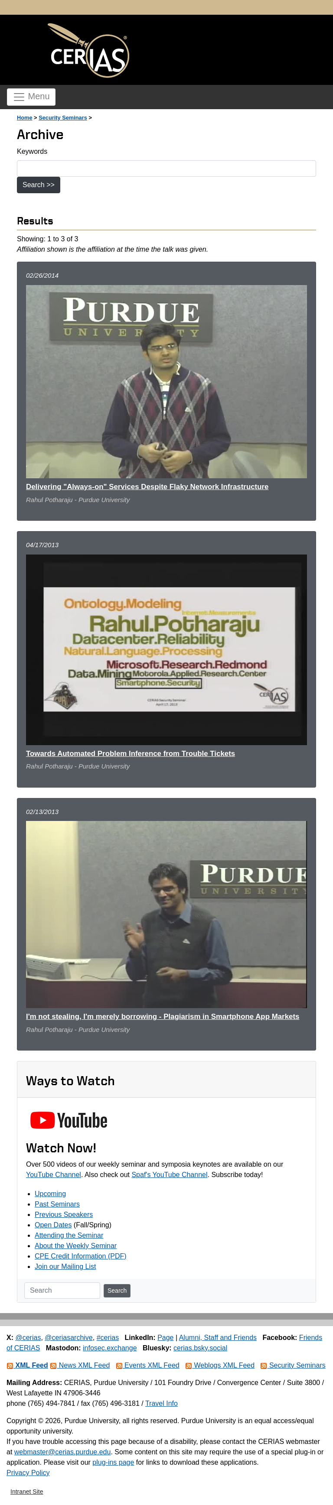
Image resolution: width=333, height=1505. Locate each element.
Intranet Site (26, 1491)
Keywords (32, 151)
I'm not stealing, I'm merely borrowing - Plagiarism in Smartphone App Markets (162, 1016)
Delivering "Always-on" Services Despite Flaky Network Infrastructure (147, 487)
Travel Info (161, 1403)
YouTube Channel (53, 1174)
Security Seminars (63, 117)
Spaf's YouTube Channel (169, 1174)
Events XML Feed (148, 1365)
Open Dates (53, 1225)
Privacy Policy (28, 1472)
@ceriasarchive (69, 1337)
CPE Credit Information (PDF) (81, 1256)
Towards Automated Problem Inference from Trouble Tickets (130, 753)
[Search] (62, 1290)
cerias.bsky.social (200, 1348)
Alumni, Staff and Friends (218, 1337)
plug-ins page (113, 1462)
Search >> (39, 184)
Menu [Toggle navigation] (31, 97)
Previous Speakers (64, 1214)
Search (117, 1290)
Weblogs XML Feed (220, 1365)
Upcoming (50, 1193)
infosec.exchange (110, 1348)
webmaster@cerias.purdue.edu (62, 1452)
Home (25, 117)
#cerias (108, 1337)
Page (165, 1337)
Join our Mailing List (65, 1266)
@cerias (28, 1337)
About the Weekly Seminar (76, 1245)
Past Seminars (57, 1204)
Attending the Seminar (69, 1235)
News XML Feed (80, 1365)
